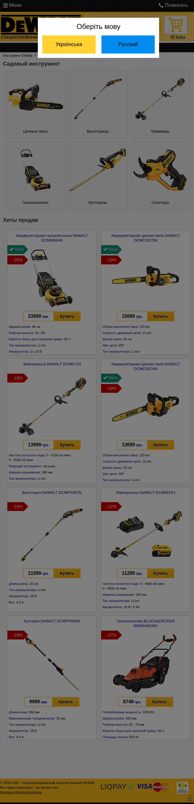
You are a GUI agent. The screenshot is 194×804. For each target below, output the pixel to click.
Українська (69, 44)
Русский (128, 44)
